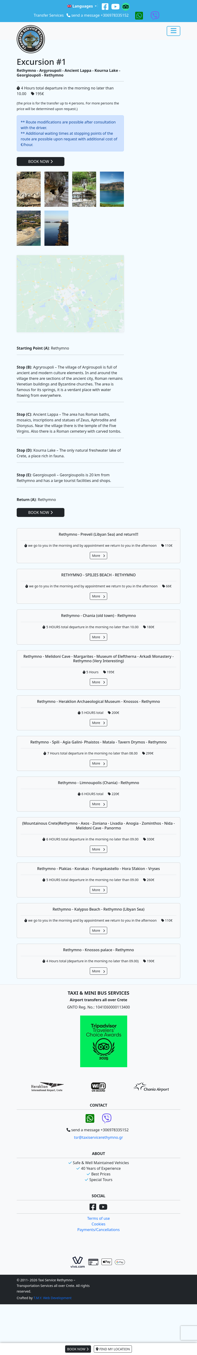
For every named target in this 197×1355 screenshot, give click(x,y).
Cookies (99, 1261)
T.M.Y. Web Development (52, 1335)
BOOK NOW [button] (78, 1349)
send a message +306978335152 (100, 15)
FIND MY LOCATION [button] (113, 1349)
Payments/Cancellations (98, 1266)
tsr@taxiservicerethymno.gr (98, 1174)
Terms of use (98, 1255)
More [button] (98, 592)
